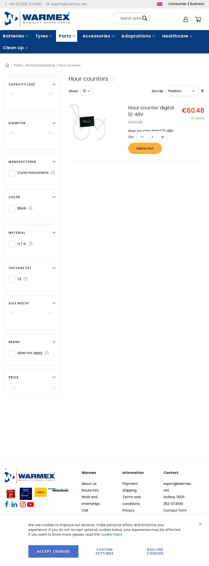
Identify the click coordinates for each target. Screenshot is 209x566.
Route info (90, 490)
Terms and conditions (131, 500)
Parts (18, 65)
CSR (85, 510)
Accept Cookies (53, 551)
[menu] (104, 41)
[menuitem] (15, 36)
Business (197, 3)
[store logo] (37, 19)
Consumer (177, 3)
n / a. (27, 243)
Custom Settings (105, 551)
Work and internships (91, 500)
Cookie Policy (111, 534)
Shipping (129, 490)
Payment (130, 483)
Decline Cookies (155, 551)
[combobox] (131, 18)
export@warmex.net (177, 487)
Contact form (175, 510)
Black (27, 208)
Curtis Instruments (38, 172)
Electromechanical (40, 65)
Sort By (157, 91)
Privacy (128, 510)
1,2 (24, 278)
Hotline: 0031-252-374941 (174, 500)
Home (7, 65)
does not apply (35, 352)
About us (89, 483)
